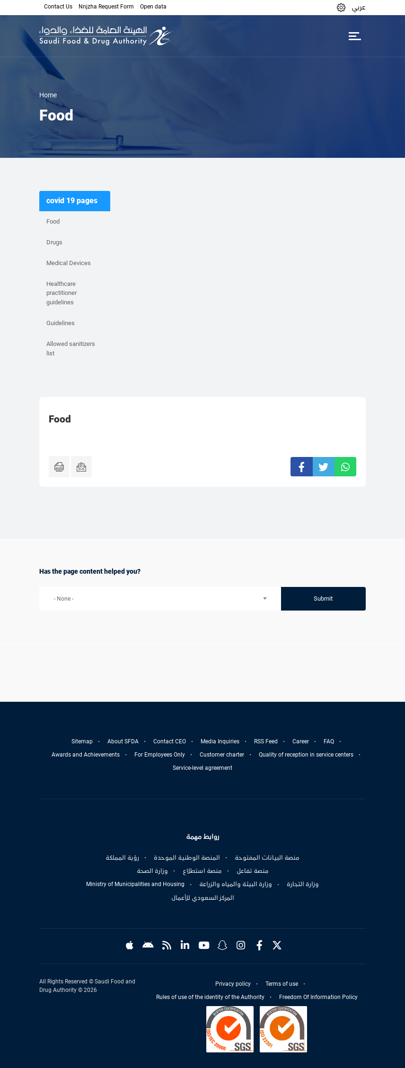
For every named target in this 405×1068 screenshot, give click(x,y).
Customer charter (222, 754)
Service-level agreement (202, 768)
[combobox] (160, 599)
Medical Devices (68, 263)
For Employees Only (159, 754)
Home (48, 95)
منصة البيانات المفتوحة (267, 857)
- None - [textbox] (63, 598)
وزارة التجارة (303, 884)
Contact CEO (169, 741)
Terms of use (281, 984)
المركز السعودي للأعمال (202, 898)
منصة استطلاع (202, 871)
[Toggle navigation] (354, 36)
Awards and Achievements (86, 754)
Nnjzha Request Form (106, 6)
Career (300, 741)
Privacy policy (233, 984)
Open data (153, 6)
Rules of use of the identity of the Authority (210, 997)
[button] (341, 7)
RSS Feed (266, 741)
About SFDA (123, 741)
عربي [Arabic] (359, 7)
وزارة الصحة (152, 871)
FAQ (329, 741)
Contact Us (58, 6)
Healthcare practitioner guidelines (61, 293)
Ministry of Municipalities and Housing (135, 884)
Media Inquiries (220, 741)
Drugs (54, 242)
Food (53, 221)
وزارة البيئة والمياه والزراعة (235, 884)
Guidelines (60, 323)
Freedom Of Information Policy (318, 997)
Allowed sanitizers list (70, 348)
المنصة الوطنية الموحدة (187, 857)
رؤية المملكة (122, 857)
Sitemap (82, 741)
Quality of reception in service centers (306, 754)
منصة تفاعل (253, 871)
